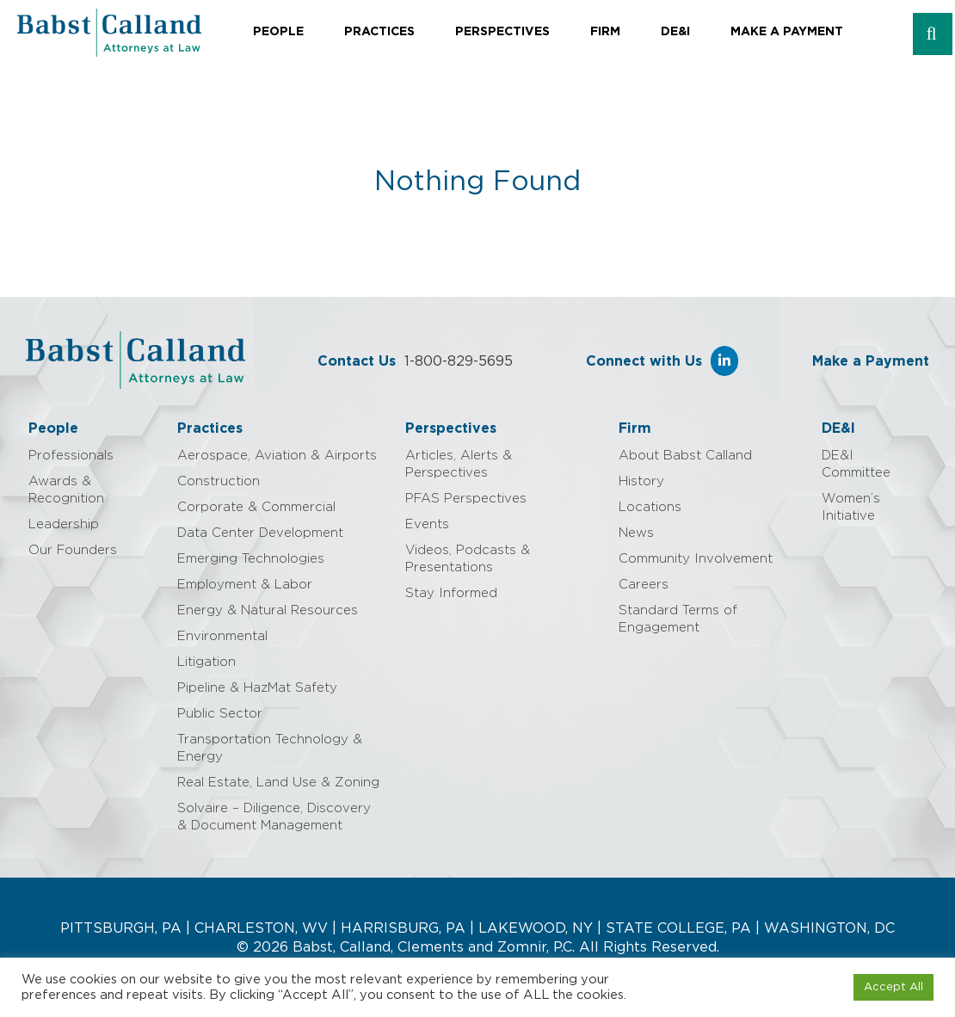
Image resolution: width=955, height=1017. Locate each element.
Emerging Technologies (250, 558)
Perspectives (502, 32)
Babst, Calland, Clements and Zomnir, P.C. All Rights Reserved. (503, 947)
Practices (379, 32)
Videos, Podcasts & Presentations (467, 559)
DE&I (675, 32)
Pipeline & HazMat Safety (257, 687)
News (636, 533)
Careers (643, 584)
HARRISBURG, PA (403, 928)
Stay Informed (451, 593)
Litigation (206, 662)
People (278, 32)
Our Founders (72, 550)
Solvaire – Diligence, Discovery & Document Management (274, 817)
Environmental (222, 636)
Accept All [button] (893, 987)
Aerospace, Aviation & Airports (277, 455)
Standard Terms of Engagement (678, 619)
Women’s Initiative (851, 507)
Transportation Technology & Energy (269, 748)
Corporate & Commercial (256, 507)
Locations (650, 507)
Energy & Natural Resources (267, 610)
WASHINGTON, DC (829, 928)
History (641, 481)
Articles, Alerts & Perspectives (458, 464)
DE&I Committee (856, 464)
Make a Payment (786, 32)
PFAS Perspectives (466, 498)
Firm (605, 32)
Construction (218, 481)
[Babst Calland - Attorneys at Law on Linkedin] (724, 361)
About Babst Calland (685, 455)
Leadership (63, 524)
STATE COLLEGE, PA (678, 928)
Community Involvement (696, 558)
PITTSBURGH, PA (121, 928)
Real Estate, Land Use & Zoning (278, 782)
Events (427, 524)
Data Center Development (260, 533)
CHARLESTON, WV (261, 928)
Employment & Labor (244, 584)
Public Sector (219, 713)
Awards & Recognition (66, 490)
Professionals (71, 455)
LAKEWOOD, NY (535, 928)
